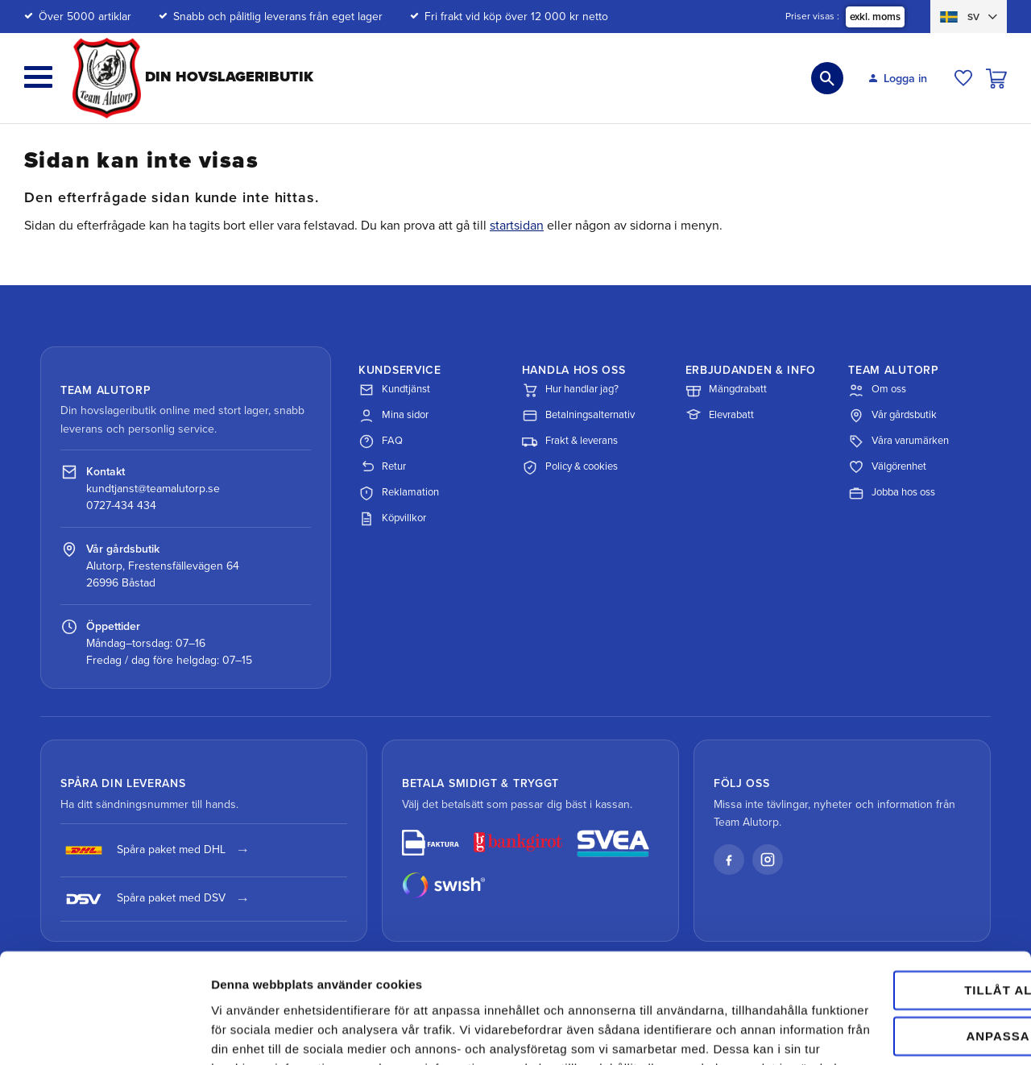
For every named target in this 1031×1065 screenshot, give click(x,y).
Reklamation (398, 493)
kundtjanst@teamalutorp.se (153, 488)
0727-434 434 (121, 505)
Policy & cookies (570, 467)
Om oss (877, 390)
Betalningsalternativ (578, 416)
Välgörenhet (887, 467)
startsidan (517, 226)
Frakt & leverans (570, 441)
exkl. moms (875, 16)
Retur (382, 467)
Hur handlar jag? (570, 390)
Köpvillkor (392, 519)
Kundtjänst (394, 390)
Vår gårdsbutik (892, 416)
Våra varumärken (898, 441)
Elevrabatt (719, 416)
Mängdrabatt (726, 390)
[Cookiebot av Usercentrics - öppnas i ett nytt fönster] (104, 1033)
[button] (38, 77)
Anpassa (896, 918)
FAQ (380, 441)
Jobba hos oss (891, 493)
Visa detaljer (247, 1033)
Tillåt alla (895, 873)
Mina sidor (393, 416)
